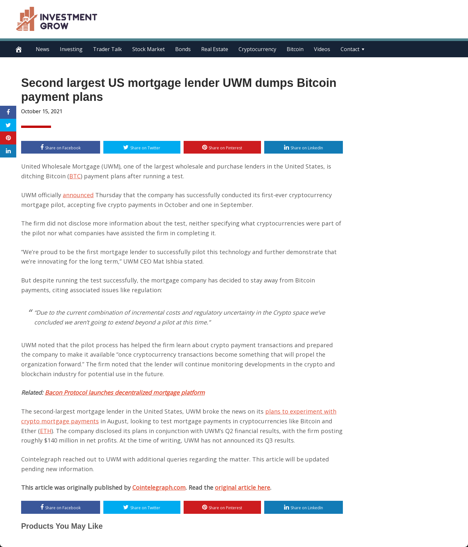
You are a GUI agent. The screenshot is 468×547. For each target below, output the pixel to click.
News (42, 49)
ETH (45, 431)
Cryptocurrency (257, 49)
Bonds (183, 49)
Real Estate (214, 49)
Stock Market (148, 49)
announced (78, 195)
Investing (71, 49)
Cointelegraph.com (159, 487)
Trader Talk (107, 49)
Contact (350, 49)
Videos (322, 49)
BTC (75, 176)
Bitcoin (295, 49)
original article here (242, 487)
